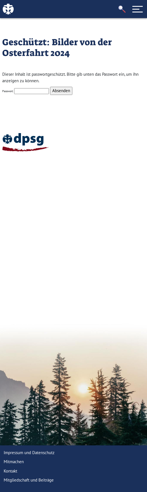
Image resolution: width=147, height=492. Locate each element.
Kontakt (10, 471)
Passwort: (25, 91)
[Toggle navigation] (137, 9)
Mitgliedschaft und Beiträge (29, 480)
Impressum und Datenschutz (29, 452)
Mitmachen (14, 461)
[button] (122, 9)
